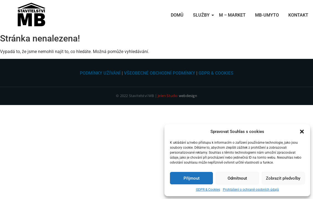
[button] (302, 131)
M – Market (232, 15)
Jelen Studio (168, 95)
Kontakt (298, 15)
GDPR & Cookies (208, 190)
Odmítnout (237, 178)
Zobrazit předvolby (283, 178)
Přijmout (192, 178)
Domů (177, 15)
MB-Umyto (267, 15)
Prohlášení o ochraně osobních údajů (251, 190)
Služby (202, 15)
